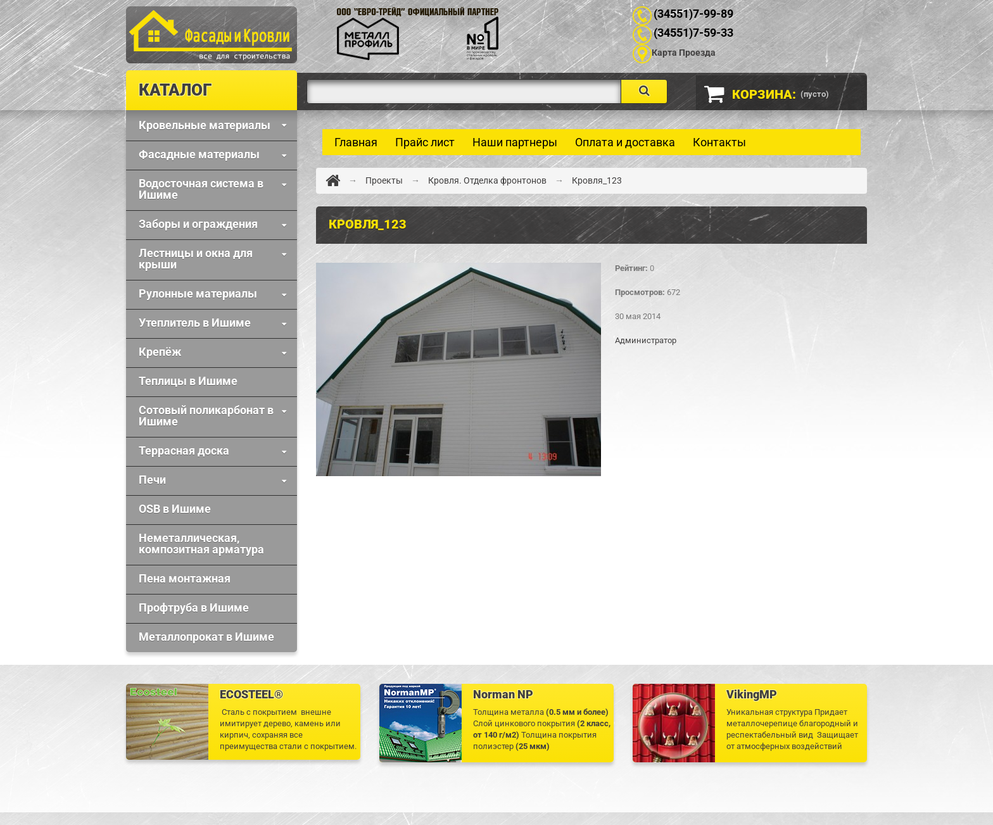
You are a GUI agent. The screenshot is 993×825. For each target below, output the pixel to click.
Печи (152, 479)
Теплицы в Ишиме (188, 380)
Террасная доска (184, 450)
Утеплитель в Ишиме (195, 322)
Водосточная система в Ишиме (201, 189)
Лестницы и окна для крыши (196, 258)
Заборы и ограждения (198, 223)
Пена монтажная (185, 578)
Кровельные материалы (204, 125)
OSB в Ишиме (175, 508)
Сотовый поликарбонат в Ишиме (206, 415)
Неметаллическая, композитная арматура (201, 543)
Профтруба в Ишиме (194, 607)
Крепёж (160, 351)
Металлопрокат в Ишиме (206, 636)
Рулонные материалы (198, 293)
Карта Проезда (684, 52)
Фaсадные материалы (199, 154)
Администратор (645, 340)
